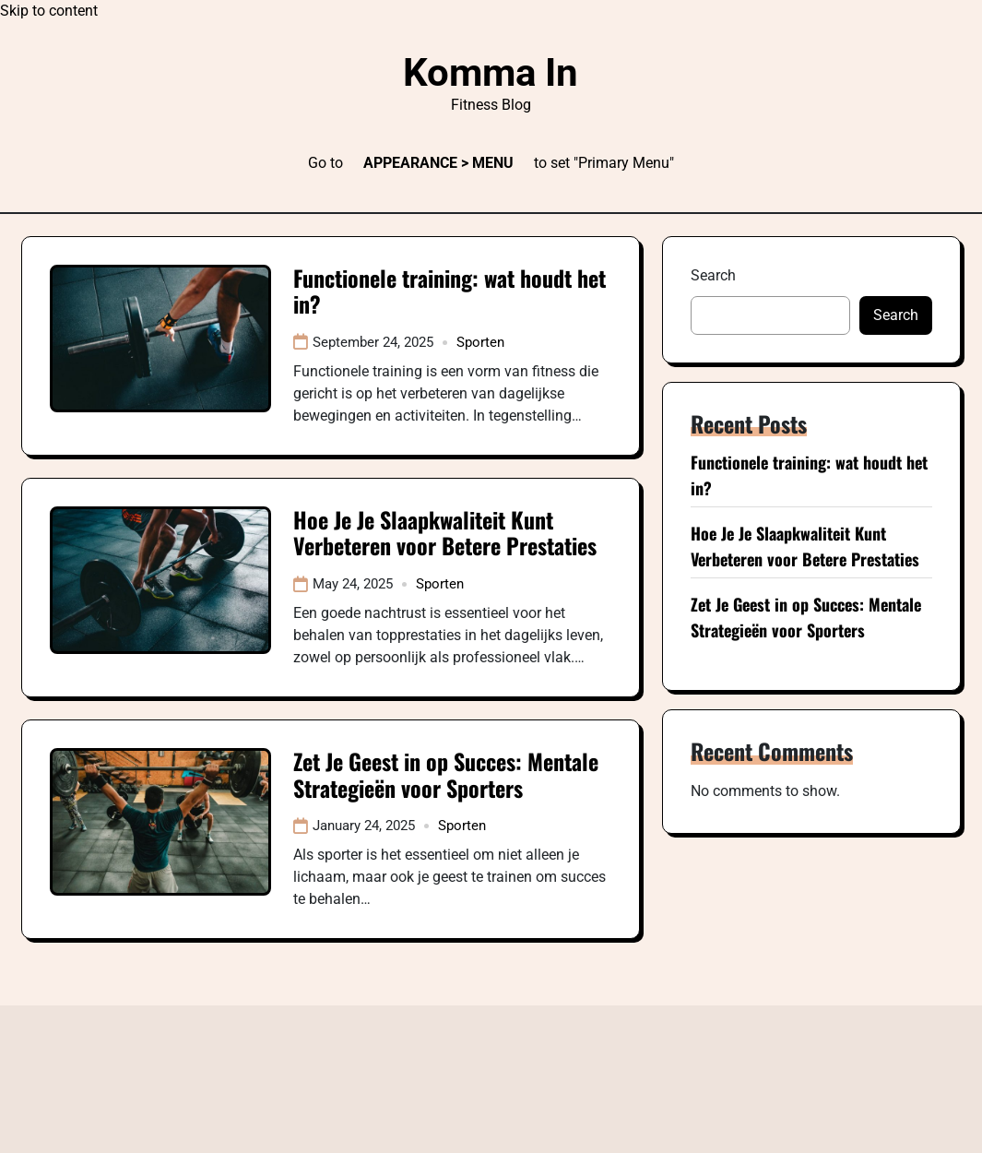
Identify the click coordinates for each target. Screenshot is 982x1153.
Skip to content (49, 10)
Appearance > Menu (438, 163)
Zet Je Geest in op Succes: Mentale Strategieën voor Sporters (445, 774)
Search (713, 275)
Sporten (480, 342)
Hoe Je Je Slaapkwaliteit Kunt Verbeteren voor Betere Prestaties (445, 533)
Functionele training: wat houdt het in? (449, 291)
